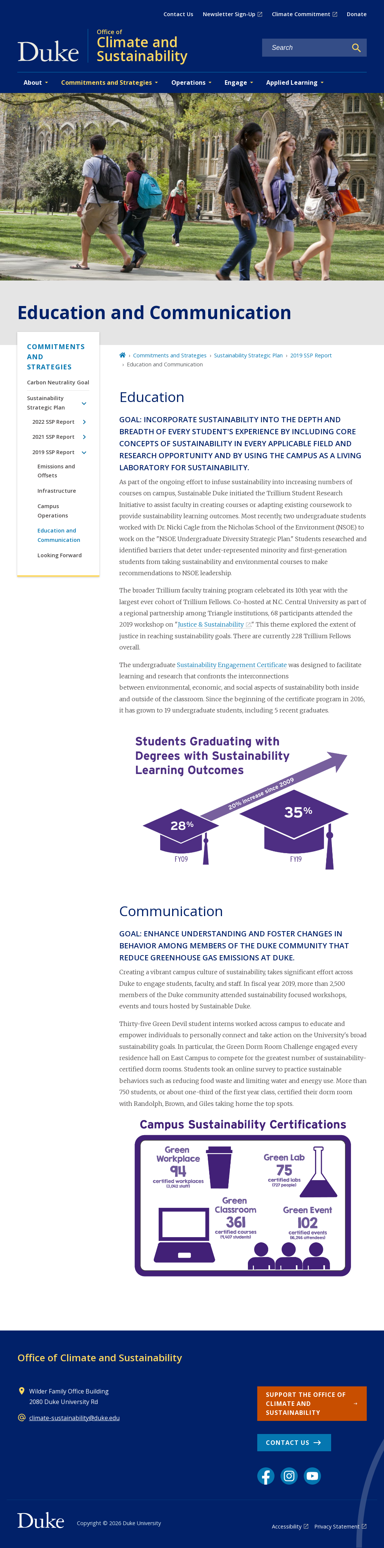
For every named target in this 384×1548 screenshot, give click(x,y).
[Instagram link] (289, 1476)
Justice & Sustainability (211, 624)
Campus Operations (53, 510)
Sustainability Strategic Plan (46, 402)
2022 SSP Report (53, 421)
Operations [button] (188, 82)
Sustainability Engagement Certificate (232, 665)
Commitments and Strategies (56, 356)
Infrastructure (57, 490)
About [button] (33, 82)
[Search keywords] (304, 48)
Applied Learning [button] (292, 82)
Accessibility (287, 1526)
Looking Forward (60, 555)
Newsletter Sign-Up (229, 14)
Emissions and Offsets (56, 471)
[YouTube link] (312, 1476)
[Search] (356, 48)
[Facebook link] (265, 1476)
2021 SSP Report (53, 436)
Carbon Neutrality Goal (58, 382)
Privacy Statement (337, 1526)
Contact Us (178, 14)
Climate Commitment (301, 14)
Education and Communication (59, 535)
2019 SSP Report (53, 452)
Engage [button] (236, 82)
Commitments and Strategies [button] (106, 82)
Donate (357, 14)
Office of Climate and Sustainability (99, 1357)
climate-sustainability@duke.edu (74, 1418)
